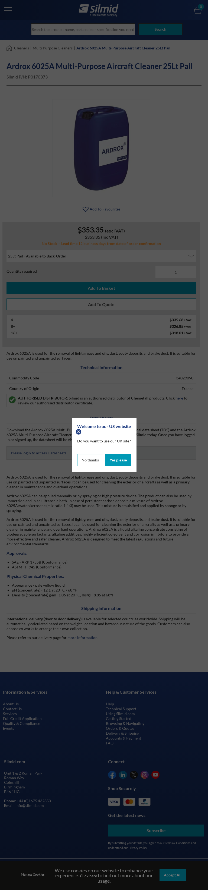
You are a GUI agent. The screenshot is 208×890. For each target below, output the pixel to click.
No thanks (90, 459)
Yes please (118, 459)
